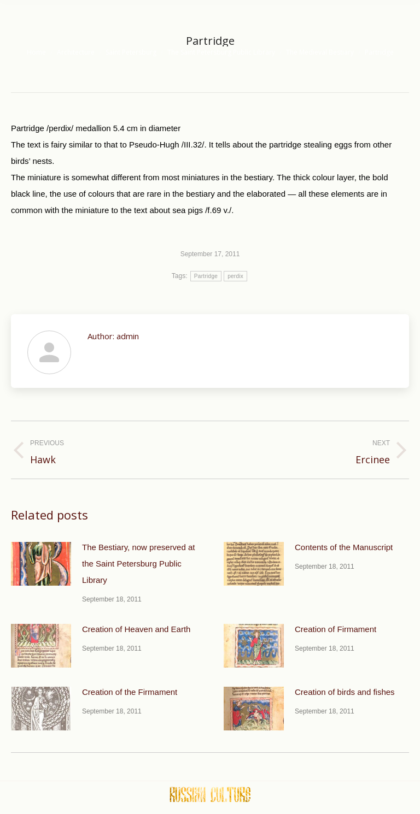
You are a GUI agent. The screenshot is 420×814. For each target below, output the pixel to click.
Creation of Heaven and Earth (136, 629)
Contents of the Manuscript (344, 547)
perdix (235, 276)
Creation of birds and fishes (345, 692)
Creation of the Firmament (129, 692)
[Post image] (41, 564)
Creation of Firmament (335, 629)
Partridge (206, 276)
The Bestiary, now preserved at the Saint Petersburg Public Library (138, 563)
